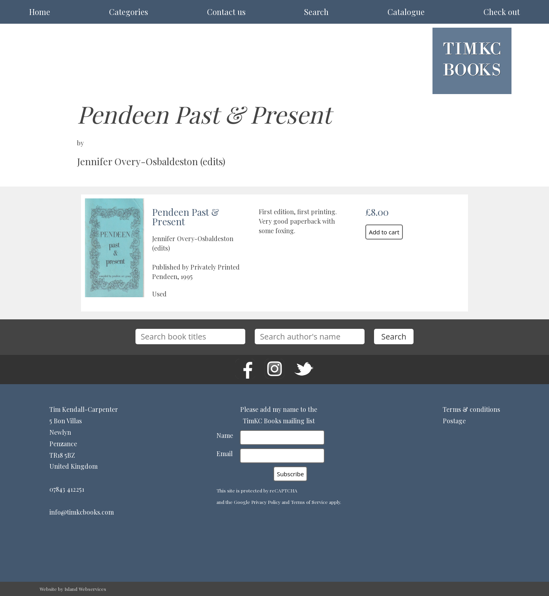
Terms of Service (309, 502)
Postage (454, 421)
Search (316, 11)
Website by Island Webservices (72, 589)
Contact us (226, 11)
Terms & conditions (471, 409)
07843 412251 (66, 489)
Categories (128, 11)
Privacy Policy (265, 502)
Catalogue (406, 11)
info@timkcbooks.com (81, 512)
